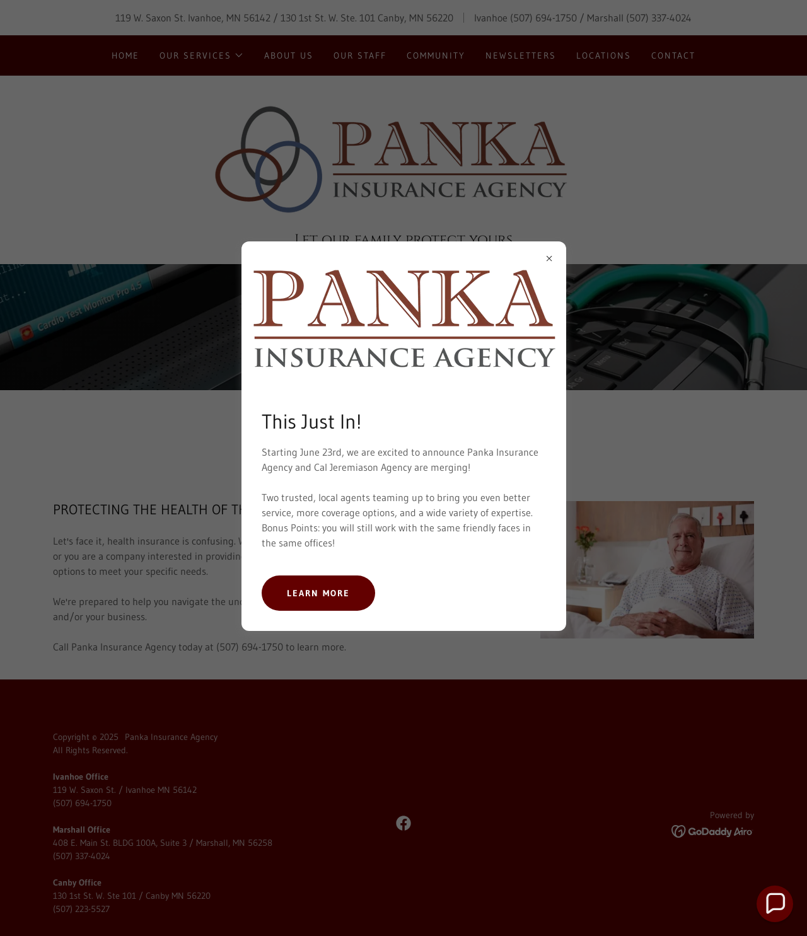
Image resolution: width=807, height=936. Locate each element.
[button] (775, 904)
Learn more (318, 593)
